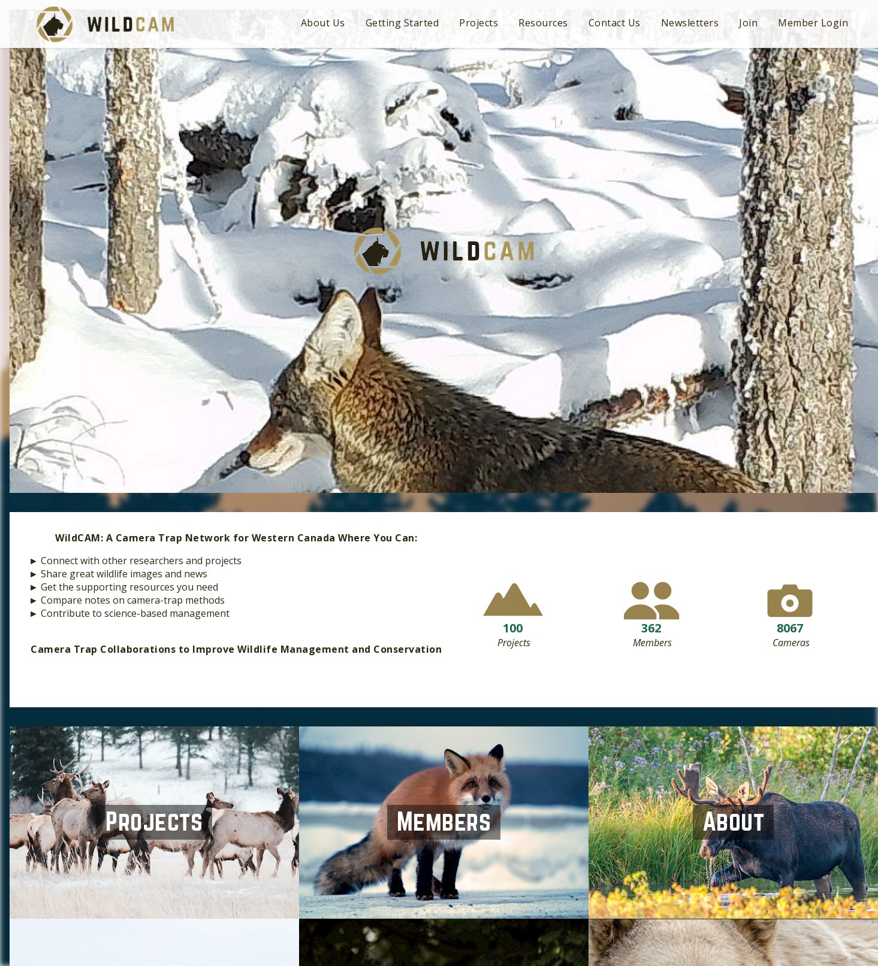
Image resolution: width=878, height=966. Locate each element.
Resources (543, 22)
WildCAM (105, 24)
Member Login (813, 22)
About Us (323, 22)
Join (748, 22)
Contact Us (615, 22)
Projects (478, 22)
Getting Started (402, 22)
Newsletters (690, 22)
